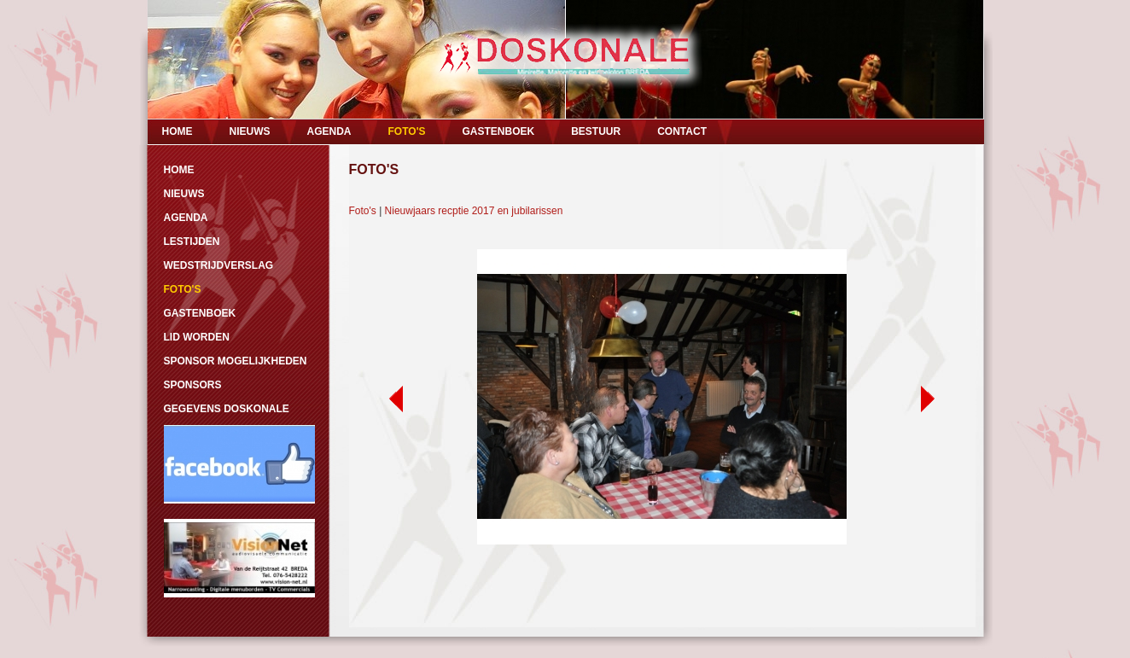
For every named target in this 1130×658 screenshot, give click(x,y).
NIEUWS (250, 131)
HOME (177, 131)
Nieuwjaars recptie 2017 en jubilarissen (474, 211)
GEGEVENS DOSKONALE (226, 409)
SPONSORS (193, 385)
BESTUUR (595, 131)
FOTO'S (407, 131)
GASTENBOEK (498, 131)
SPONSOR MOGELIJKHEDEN (235, 361)
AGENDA (329, 131)
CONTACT (682, 131)
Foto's (362, 211)
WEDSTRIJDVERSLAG (219, 265)
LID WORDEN (197, 337)
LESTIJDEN (192, 241)
